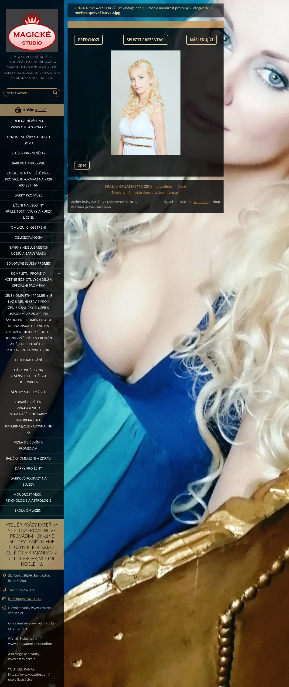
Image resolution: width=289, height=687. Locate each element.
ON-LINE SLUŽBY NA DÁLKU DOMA (28, 140)
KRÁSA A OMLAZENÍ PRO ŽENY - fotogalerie (108, 8)
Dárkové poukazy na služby (28, 481)
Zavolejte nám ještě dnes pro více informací (146, 192)
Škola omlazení (28, 510)
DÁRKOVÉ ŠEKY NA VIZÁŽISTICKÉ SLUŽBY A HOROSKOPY (28, 376)
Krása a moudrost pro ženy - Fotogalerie (177, 8)
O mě (182, 186)
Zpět (82, 165)
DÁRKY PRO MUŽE (28, 195)
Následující (201, 39)
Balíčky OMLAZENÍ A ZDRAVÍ (28, 458)
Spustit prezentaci (146, 39)
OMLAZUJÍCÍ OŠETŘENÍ (28, 227)
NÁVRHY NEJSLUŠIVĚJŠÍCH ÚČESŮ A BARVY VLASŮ (28, 250)
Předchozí (88, 39)
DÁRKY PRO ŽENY (28, 468)
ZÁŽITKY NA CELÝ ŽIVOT (28, 392)
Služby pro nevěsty (28, 153)
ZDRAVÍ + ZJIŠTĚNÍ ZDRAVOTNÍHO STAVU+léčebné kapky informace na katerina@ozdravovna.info (28, 417)
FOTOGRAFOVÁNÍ (28, 360)
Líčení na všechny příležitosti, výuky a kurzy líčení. (28, 211)
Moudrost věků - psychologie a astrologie (28, 497)
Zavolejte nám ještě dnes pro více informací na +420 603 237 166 (28, 179)
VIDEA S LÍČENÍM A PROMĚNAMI (28, 445)
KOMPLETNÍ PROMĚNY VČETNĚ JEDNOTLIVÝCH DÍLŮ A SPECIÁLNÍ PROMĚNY (28, 279)
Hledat (56, 93)
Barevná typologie (28, 163)
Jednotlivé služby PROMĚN (28, 263)
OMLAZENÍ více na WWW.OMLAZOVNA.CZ (28, 124)
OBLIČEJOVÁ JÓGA (28, 237)
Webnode (201, 202)
